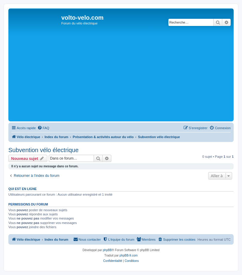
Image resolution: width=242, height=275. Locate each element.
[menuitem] (43, 128)
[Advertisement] (126, 75)
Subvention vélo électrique (43, 150)
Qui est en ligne (22, 189)
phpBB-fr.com (129, 255)
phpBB (107, 250)
